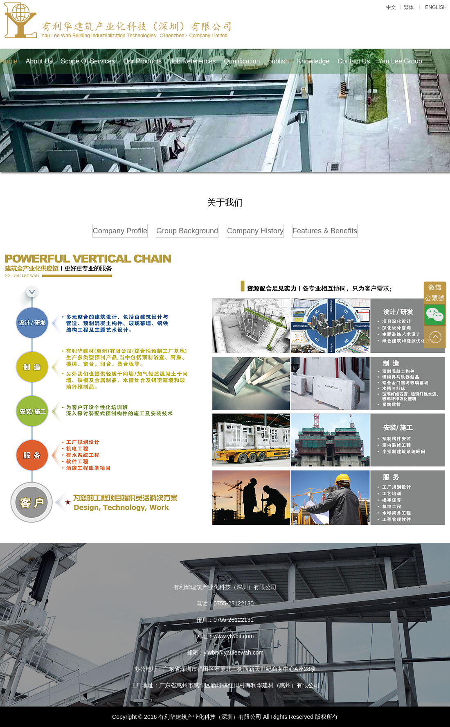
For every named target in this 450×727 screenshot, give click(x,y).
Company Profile (120, 231)
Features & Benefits (324, 231)
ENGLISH (436, 7)
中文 (391, 7)
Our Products (142, 61)
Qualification (242, 61)
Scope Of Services (88, 61)
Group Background (187, 231)
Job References (193, 61)
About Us (39, 61)
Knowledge (313, 61)
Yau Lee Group (400, 61)
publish (278, 61)
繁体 (409, 7)
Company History (255, 231)
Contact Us (354, 61)
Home (9, 61)
